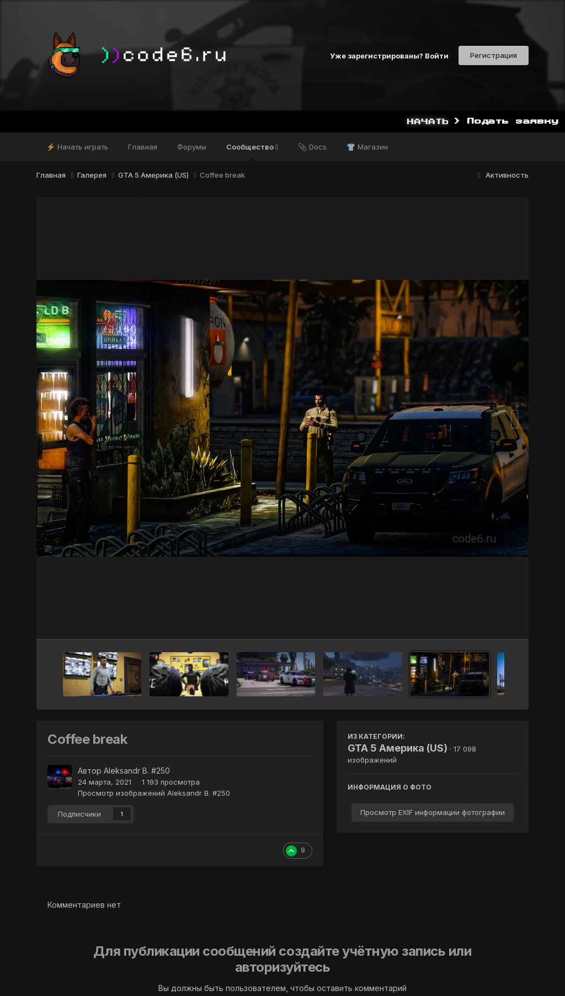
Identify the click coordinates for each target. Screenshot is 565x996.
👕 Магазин (367, 146)
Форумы (191, 146)
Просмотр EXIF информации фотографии (432, 812)
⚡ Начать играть (77, 146)
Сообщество (252, 151)
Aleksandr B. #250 (137, 770)
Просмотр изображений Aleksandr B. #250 (154, 793)
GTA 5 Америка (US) (397, 748)
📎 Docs (312, 146)
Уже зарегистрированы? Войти (389, 55)
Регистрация (493, 55)
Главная (142, 146)
